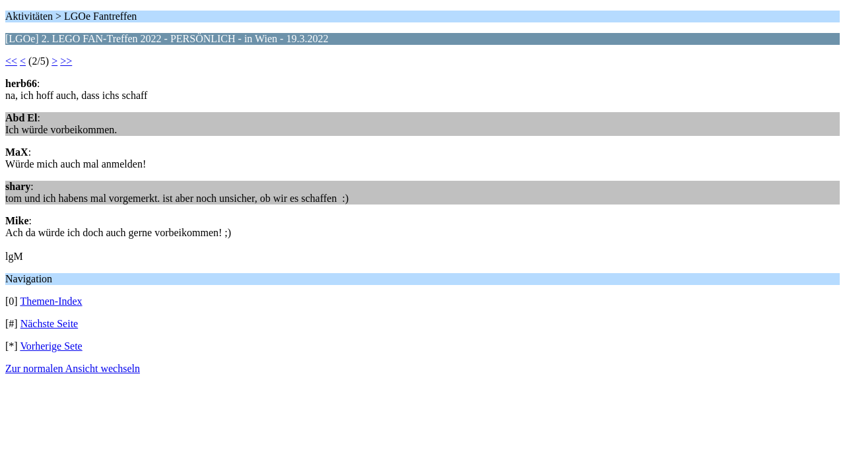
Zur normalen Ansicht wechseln (72, 368)
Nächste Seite (49, 323)
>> (66, 61)
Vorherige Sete (51, 346)
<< (11, 61)
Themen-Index (51, 301)
